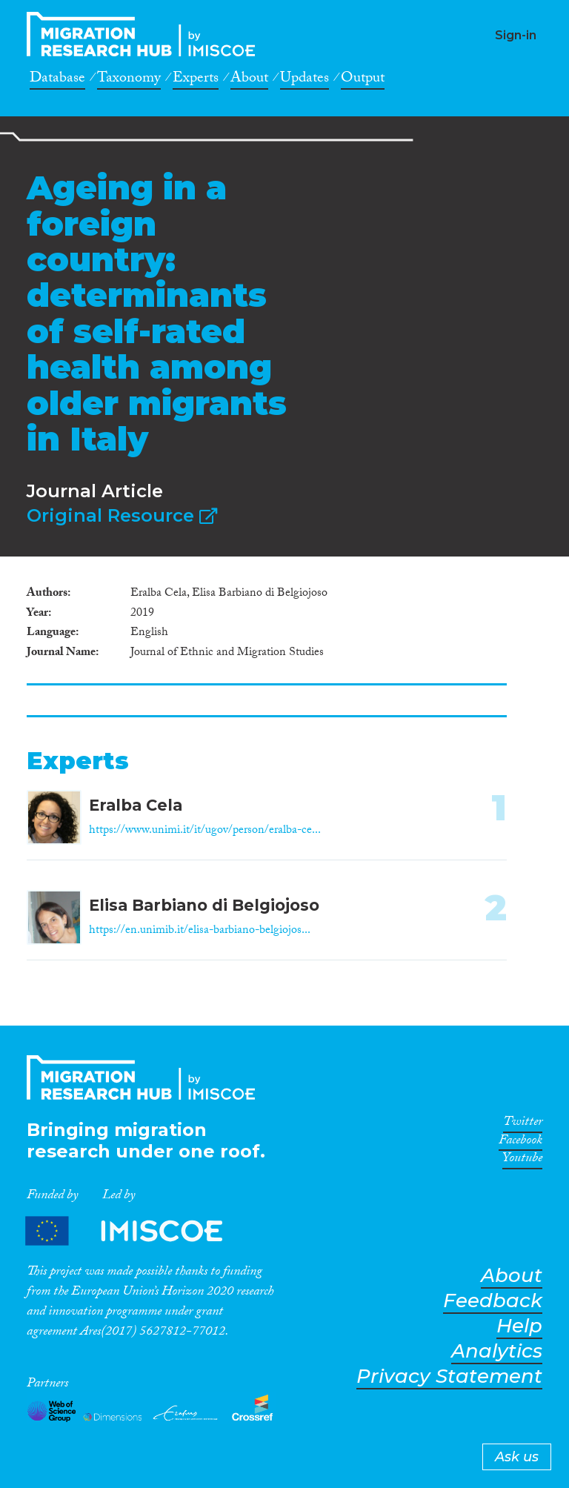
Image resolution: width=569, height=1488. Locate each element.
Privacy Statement (449, 1376)
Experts (196, 80)
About (249, 80)
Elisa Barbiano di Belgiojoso (204, 905)
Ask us (517, 1457)
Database (57, 80)
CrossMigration (145, 34)
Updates (304, 80)
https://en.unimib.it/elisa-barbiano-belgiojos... (199, 931)
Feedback (492, 1300)
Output (363, 80)
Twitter (522, 1124)
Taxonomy (129, 80)
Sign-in (515, 35)
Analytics (496, 1351)
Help (519, 1326)
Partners (136, 1230)
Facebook (520, 1143)
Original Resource (122, 515)
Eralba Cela (135, 805)
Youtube (522, 1160)
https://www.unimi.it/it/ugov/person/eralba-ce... (205, 831)
